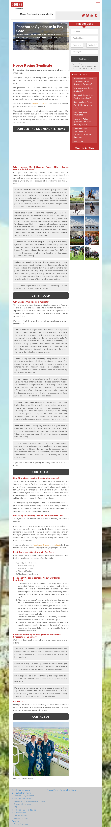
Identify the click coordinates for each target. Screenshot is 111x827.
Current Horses (20, 816)
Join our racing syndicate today (41, 128)
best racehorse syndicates (80, 113)
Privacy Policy (52, 790)
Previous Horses (21, 818)
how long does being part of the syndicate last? (83, 105)
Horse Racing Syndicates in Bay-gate (29, 801)
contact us (78, 141)
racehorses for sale (40, 104)
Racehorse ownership (21, 790)
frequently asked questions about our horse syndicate (82, 122)
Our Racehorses (19, 813)
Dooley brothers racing (21, 793)
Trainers (15, 821)
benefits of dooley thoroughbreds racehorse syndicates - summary (83, 133)
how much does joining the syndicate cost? (84, 96)
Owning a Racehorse (22, 804)
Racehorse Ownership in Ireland (46, 545)
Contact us (41, 472)
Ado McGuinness (21, 824)
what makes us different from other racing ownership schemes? (84, 81)
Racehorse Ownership (21, 799)
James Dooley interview (24, 796)
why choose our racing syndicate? (84, 89)
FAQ (16, 807)
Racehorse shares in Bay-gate (24, 810)
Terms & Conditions (68, 790)
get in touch (41, 295)
